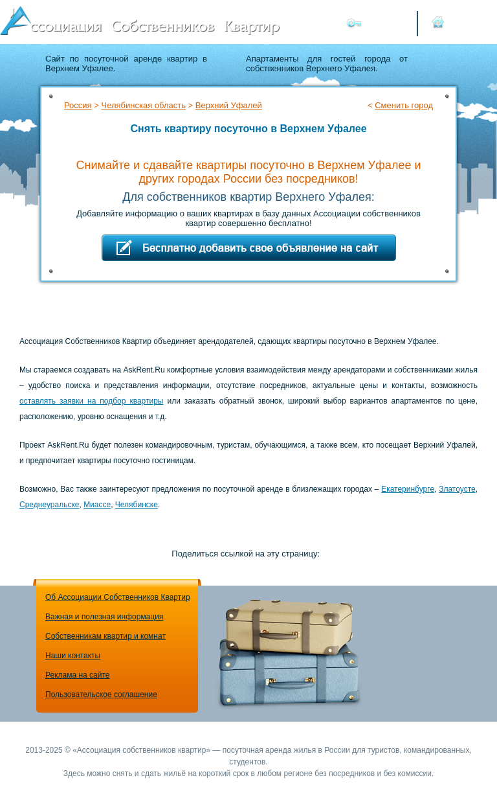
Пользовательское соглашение (101, 694)
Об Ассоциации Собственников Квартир (117, 597)
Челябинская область (143, 105)
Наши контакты (72, 655)
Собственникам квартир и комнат (105, 636)
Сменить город (404, 105)
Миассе (97, 504)
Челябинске (136, 504)
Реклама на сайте (77, 675)
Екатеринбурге (407, 489)
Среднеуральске (49, 504)
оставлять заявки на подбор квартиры (91, 401)
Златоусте (457, 489)
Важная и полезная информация (104, 616)
